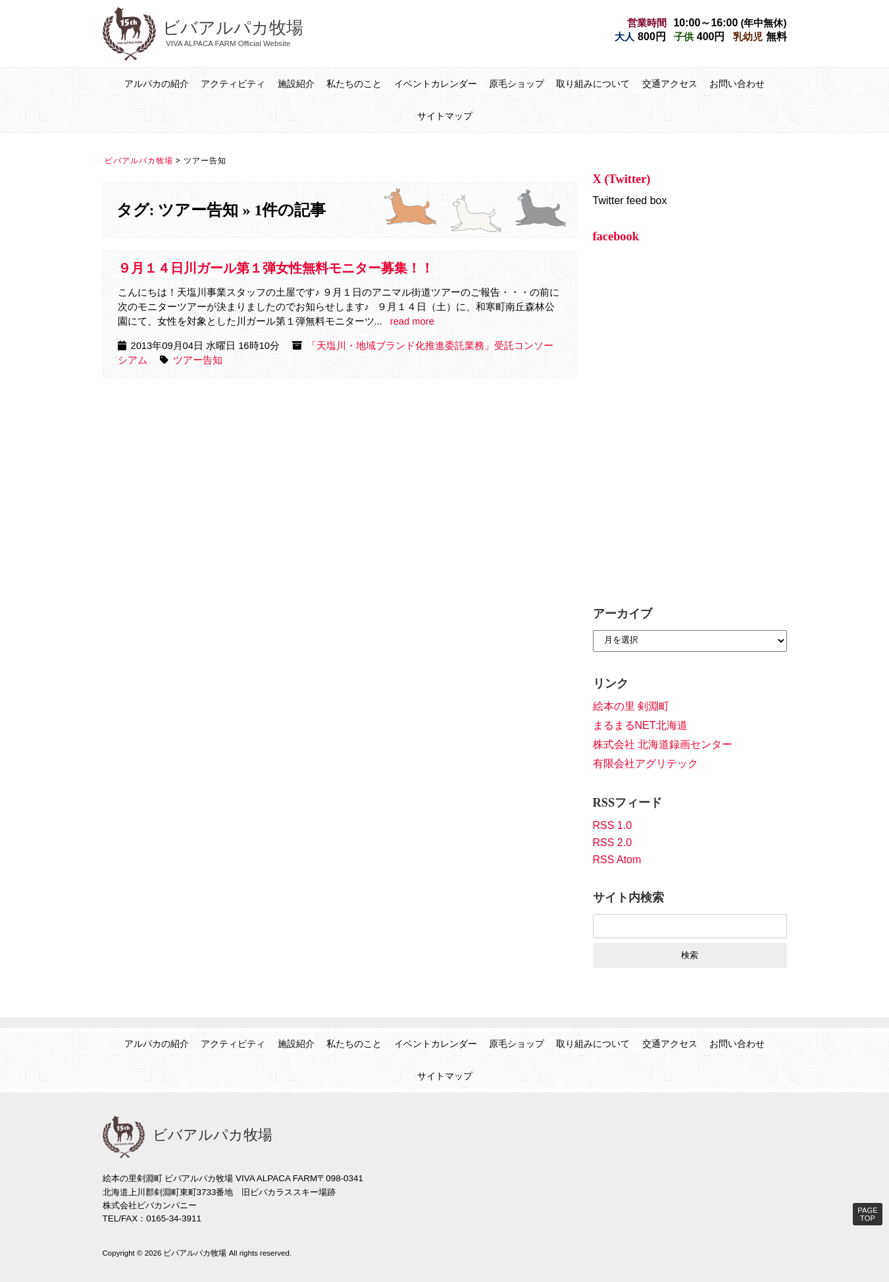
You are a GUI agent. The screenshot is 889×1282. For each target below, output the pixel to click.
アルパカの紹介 (156, 83)
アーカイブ (622, 613)
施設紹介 (296, 83)
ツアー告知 (197, 360)
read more (412, 321)
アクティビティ (233, 83)
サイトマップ (444, 116)
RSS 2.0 (612, 842)
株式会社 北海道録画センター (662, 744)
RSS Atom (617, 859)
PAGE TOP (867, 1214)
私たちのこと (354, 83)
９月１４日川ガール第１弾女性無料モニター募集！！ (276, 268)
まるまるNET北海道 (640, 725)
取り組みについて (593, 83)
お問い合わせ (737, 83)
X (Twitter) (622, 179)
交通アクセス (670, 83)
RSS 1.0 (612, 825)
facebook (616, 236)
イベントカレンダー (435, 83)
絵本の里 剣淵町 (631, 706)
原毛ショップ (516, 83)
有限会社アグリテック (645, 763)
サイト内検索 (628, 897)
